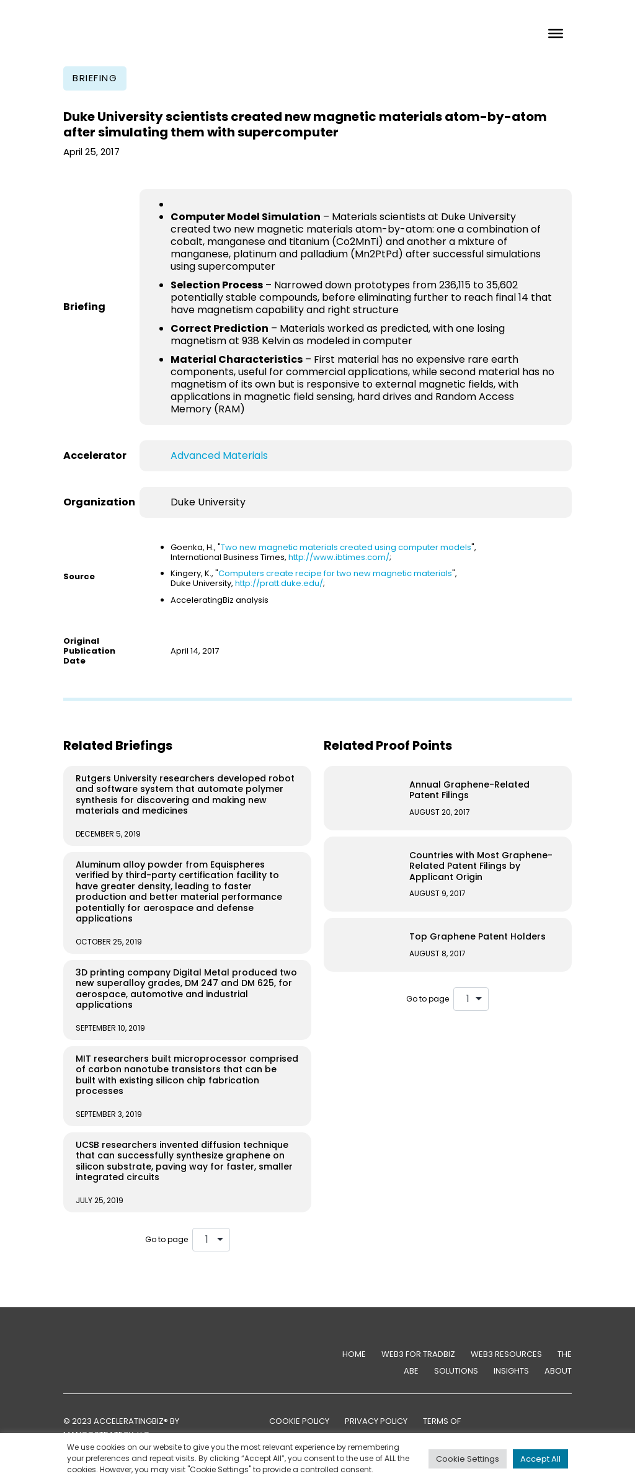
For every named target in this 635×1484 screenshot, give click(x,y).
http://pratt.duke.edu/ (279, 583)
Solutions (456, 1371)
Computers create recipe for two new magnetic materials (335, 573)
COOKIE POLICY (299, 1421)
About (558, 1371)
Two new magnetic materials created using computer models (346, 547)
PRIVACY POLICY (376, 1421)
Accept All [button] (540, 1459)
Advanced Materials (219, 455)
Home (354, 1354)
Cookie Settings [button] (467, 1459)
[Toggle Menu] (555, 33)
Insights (511, 1371)
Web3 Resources (506, 1354)
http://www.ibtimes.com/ (338, 557)
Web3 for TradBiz (418, 1354)
